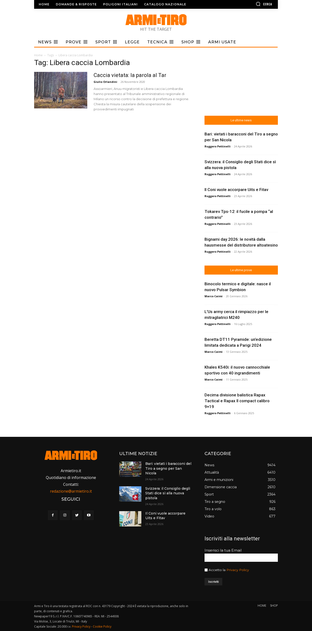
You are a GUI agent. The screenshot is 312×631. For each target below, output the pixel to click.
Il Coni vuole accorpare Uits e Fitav (236, 189)
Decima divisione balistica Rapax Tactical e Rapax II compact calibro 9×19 (237, 400)
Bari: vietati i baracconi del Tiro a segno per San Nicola (168, 468)
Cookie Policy (102, 626)
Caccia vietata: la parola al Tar (130, 75)
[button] (250, 3)
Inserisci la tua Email (223, 550)
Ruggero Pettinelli (218, 146)
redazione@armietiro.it (71, 491)
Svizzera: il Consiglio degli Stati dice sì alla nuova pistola (167, 493)
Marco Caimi (214, 296)
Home (38, 55)
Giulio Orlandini (105, 82)
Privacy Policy (237, 570)
